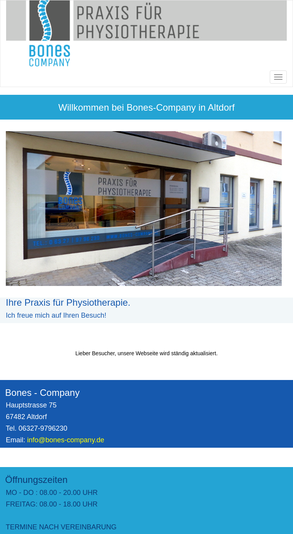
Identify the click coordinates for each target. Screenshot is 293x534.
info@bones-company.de (65, 440)
